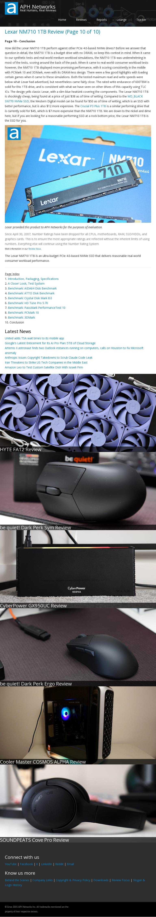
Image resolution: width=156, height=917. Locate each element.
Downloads (100, 880)
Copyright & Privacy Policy (73, 880)
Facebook (26, 864)
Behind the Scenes (17, 880)
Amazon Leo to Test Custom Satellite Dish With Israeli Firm (44, 367)
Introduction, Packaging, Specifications (33, 279)
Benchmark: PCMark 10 (23, 312)
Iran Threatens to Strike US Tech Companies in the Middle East (46, 362)
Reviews (81, 20)
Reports (101, 20)
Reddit (59, 864)
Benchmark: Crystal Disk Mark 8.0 (30, 298)
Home (62, 20)
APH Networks (37, 6)
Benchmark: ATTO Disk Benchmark (31, 293)
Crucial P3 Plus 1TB (93, 106)
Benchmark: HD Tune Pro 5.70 (28, 303)
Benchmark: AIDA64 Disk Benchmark (32, 288)
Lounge (122, 20)
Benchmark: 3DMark (21, 317)
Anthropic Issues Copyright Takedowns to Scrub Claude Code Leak (48, 357)
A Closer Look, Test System (26, 283)
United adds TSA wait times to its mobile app (34, 338)
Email (70, 864)
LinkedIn (46, 864)
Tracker (141, 20)
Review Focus (34, 248)
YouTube (11, 864)
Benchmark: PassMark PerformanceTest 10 (36, 308)
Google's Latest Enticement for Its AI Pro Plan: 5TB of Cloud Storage (50, 343)
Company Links (42, 880)
